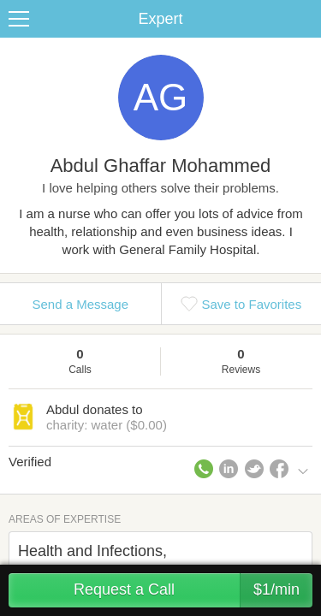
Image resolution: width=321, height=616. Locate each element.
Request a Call (193, 590)
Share (304, 19)
